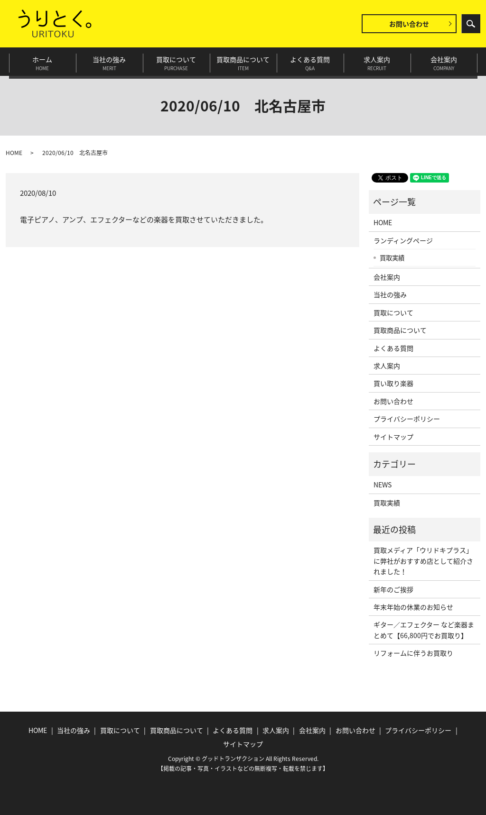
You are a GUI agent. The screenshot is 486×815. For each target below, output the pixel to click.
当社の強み (109, 61)
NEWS (383, 484)
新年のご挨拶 (393, 589)
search (470, 23)
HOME (14, 152)
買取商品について (243, 61)
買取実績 (392, 257)
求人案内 (377, 61)
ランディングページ (403, 240)
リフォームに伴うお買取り (413, 653)
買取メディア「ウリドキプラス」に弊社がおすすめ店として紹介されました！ (423, 560)
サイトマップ (393, 436)
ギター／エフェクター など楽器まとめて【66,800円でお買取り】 (424, 630)
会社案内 (444, 61)
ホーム (42, 61)
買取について (176, 61)
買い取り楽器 (393, 383)
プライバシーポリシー (407, 418)
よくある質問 (310, 61)
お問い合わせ (409, 23)
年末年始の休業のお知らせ (413, 607)
